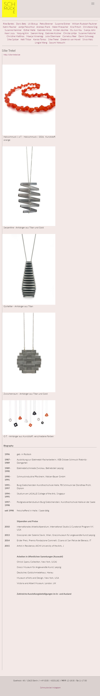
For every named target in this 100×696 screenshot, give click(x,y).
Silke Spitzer (13, 39)
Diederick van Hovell (71, 39)
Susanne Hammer (13, 30)
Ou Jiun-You (76, 30)
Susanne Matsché (86, 33)
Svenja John (89, 30)
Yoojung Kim (23, 33)
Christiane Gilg (90, 26)
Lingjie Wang (41, 42)
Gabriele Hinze (44, 30)
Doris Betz (21, 23)
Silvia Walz (87, 39)
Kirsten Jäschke (60, 30)
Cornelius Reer (69, 36)
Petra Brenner (46, 23)
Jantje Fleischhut (26, 26)
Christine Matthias (15, 36)
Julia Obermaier (53, 36)
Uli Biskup (33, 23)
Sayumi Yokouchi (57, 42)
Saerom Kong (37, 33)
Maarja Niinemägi (34, 36)
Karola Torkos (39, 39)
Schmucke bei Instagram (50, 687)
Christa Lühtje (70, 33)
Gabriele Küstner (53, 33)
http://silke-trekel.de (12, 54)
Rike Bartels (8, 23)
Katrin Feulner (9, 26)
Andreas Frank (43, 26)
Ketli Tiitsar (26, 39)
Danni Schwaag (85, 36)
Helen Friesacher (60, 26)
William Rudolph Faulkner (84, 23)
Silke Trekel (53, 39)
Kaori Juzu (10, 33)
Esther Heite (29, 30)
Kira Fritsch (75, 26)
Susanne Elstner (62, 23)
